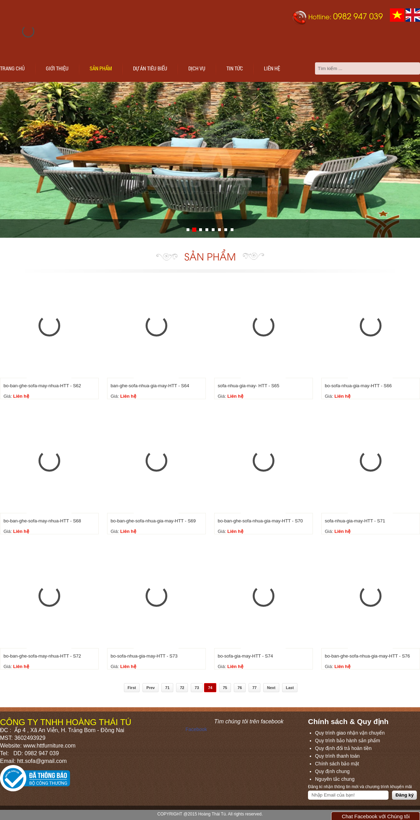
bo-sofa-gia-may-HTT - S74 (245, 656)
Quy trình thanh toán (337, 756)
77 (254, 688)
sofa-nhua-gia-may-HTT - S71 (355, 520)
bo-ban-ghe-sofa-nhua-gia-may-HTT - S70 (260, 520)
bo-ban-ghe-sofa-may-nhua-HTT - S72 (42, 656)
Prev (150, 688)
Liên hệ (272, 68)
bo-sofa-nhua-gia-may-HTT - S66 (358, 385)
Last (290, 688)
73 (197, 688)
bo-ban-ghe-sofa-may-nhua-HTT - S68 (42, 520)
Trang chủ (12, 68)
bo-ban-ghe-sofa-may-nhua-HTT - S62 (42, 385)
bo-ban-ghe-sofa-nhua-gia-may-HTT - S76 (367, 656)
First (132, 688)
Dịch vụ (196, 68)
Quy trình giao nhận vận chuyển (350, 733)
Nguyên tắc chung (335, 779)
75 (225, 688)
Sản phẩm (101, 68)
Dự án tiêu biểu (150, 68)
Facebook (196, 729)
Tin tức (234, 68)
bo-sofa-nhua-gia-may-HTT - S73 (144, 656)
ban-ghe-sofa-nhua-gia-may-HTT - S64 (150, 385)
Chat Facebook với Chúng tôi (376, 816)
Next (271, 688)
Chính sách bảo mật (337, 763)
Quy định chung (332, 771)
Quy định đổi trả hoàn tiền (343, 748)
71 (167, 688)
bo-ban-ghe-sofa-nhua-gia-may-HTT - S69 (153, 520)
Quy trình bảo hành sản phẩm (347, 740)
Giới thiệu (57, 68)
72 (182, 688)
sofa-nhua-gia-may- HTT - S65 (248, 385)
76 (240, 688)
